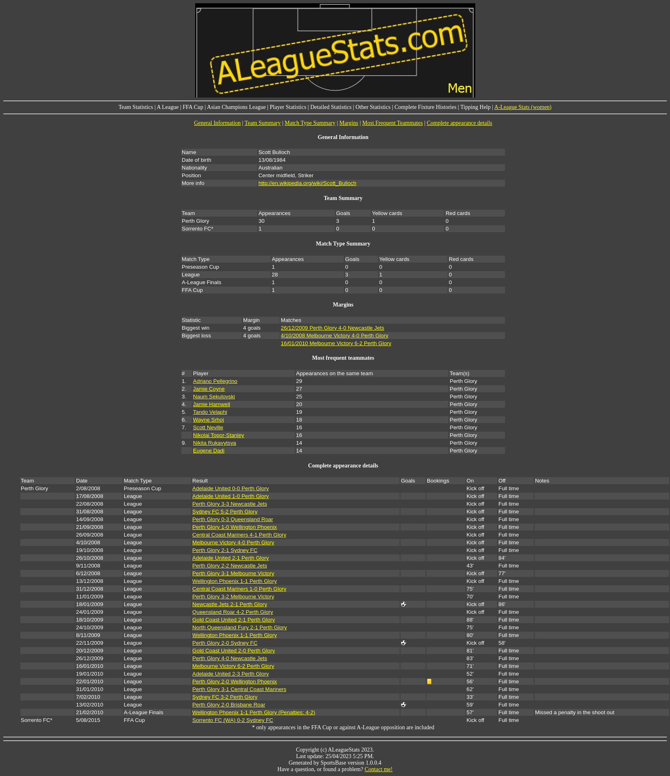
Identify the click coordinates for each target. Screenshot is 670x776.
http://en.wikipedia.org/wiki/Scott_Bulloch (308, 183)
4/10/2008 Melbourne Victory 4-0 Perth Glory (334, 336)
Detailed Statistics (330, 107)
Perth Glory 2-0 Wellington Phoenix (234, 681)
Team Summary (263, 123)
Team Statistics (135, 107)
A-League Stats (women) (523, 107)
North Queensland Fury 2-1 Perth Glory (239, 627)
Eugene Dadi (208, 451)
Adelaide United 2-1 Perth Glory (230, 558)
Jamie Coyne (209, 389)
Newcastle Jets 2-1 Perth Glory (229, 604)
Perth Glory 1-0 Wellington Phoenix (234, 527)
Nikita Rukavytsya (214, 443)
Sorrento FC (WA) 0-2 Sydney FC (232, 720)
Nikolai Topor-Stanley (218, 435)
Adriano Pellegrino (215, 381)
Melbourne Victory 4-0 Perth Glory (233, 542)
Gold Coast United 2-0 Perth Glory (233, 651)
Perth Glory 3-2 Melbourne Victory (233, 596)
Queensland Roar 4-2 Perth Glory (232, 612)
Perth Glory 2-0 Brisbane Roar (228, 705)
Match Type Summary (310, 123)
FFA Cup (193, 107)
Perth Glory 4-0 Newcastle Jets (229, 658)
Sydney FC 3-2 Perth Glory (224, 697)
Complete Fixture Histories (425, 107)
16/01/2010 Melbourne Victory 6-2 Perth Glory (336, 343)
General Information (217, 123)
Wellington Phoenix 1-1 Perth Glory (234, 581)
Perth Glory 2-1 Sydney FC (224, 550)
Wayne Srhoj (208, 420)
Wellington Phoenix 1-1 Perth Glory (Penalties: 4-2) (253, 712)
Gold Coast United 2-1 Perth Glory (233, 620)
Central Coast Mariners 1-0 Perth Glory (239, 589)
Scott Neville (208, 427)
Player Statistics (288, 107)
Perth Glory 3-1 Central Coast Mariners (239, 689)
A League (167, 107)
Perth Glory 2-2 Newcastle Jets (229, 566)
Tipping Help (475, 107)
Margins (348, 123)
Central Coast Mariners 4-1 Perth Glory (239, 535)
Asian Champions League (236, 107)
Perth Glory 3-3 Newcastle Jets (229, 504)
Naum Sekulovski (214, 396)
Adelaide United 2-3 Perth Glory (230, 674)
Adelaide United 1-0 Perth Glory (230, 496)
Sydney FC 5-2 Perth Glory (224, 512)
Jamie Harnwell (211, 404)
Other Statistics (372, 107)
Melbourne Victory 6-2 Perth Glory (233, 666)
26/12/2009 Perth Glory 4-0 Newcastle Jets (332, 328)
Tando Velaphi (210, 412)
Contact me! (379, 769)
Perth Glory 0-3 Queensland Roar (232, 519)
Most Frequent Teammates (392, 123)
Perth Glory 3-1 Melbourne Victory (233, 573)
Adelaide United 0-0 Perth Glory (230, 488)
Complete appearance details (459, 123)
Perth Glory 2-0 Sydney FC (224, 643)
